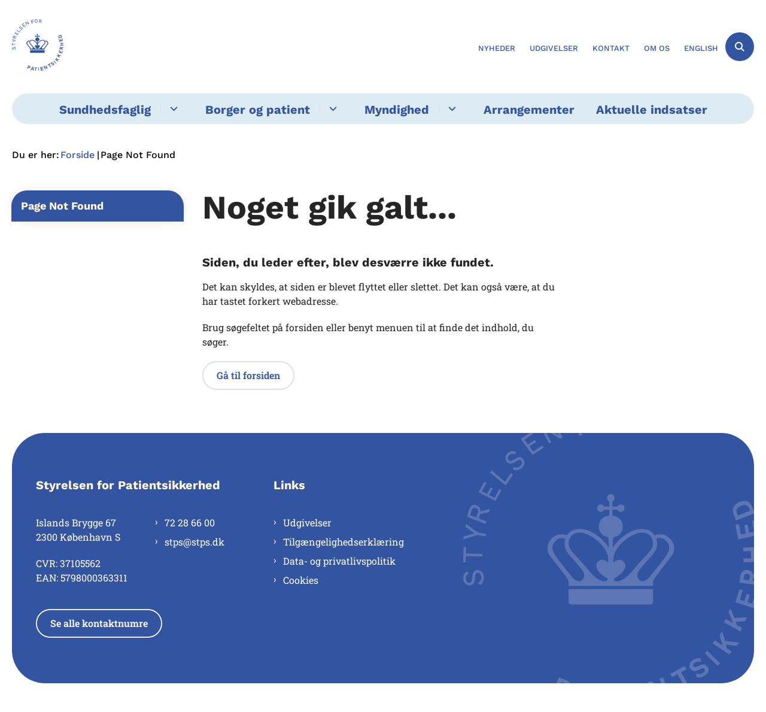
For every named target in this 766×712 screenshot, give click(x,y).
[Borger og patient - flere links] (331, 108)
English (701, 48)
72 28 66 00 (190, 522)
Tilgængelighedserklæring (343, 541)
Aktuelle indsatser (651, 109)
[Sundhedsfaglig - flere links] (172, 108)
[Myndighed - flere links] (450, 108)
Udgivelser (307, 522)
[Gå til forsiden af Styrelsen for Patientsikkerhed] (37, 46)
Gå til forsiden (248, 375)
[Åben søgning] (739, 46)
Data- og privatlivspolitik (339, 561)
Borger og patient (257, 109)
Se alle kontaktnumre (99, 623)
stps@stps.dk (194, 541)
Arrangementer (529, 109)
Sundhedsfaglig (105, 109)
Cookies (300, 580)
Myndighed (396, 109)
